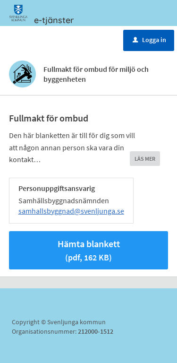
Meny (34, 39)
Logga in (149, 39)
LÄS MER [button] (145, 158)
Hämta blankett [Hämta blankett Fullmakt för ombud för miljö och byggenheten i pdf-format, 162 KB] (89, 250)
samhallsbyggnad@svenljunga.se (71, 211)
